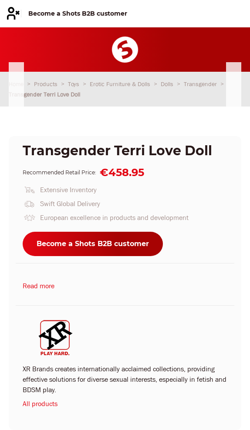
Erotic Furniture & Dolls (121, 84)
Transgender (201, 84)
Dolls (168, 84)
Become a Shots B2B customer (93, 244)
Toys (74, 84)
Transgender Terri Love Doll (44, 94)
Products (46, 84)
